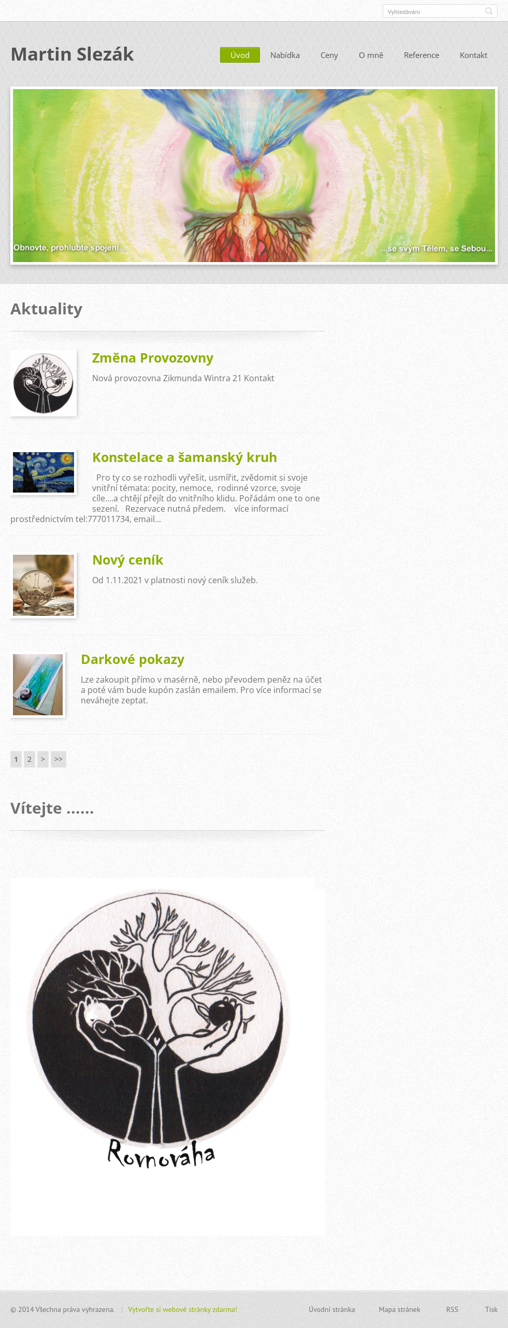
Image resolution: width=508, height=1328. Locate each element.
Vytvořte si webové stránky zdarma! (183, 1309)
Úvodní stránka (332, 1309)
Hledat (489, 11)
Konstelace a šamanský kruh (184, 457)
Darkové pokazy (132, 659)
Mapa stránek (399, 1309)
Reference (421, 55)
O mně (371, 55)
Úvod (240, 55)
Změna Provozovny (152, 358)
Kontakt (473, 55)
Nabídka (285, 55)
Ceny (329, 55)
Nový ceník (128, 560)
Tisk (491, 1309)
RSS (452, 1309)
